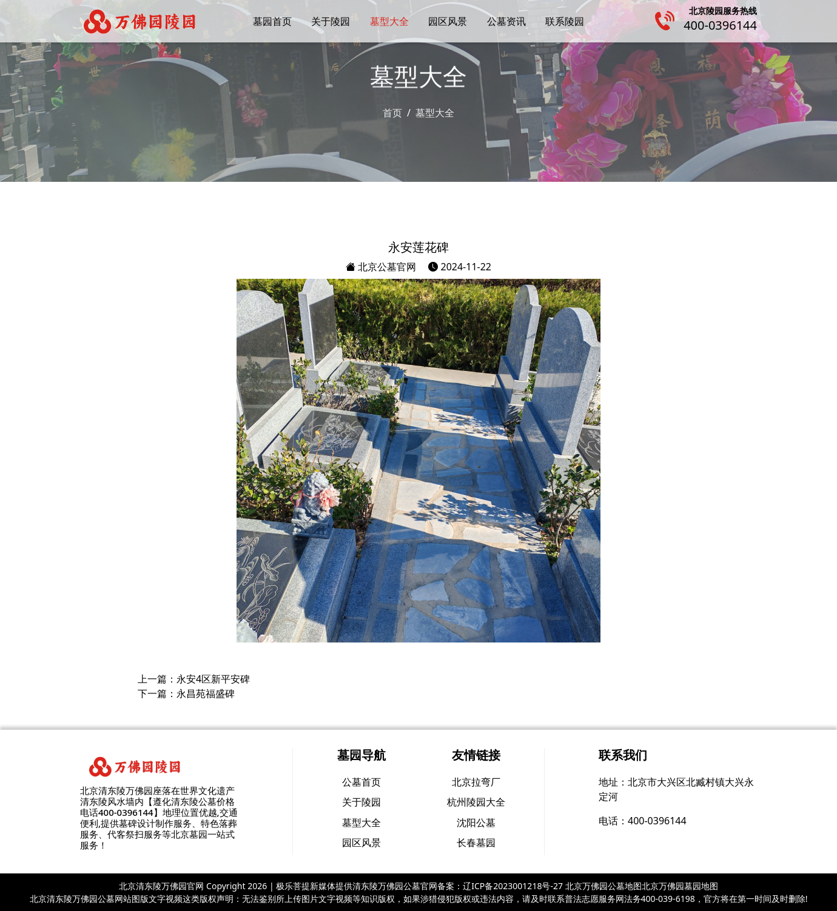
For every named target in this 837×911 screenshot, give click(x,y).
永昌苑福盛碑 (205, 693)
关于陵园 (330, 21)
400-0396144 (720, 25)
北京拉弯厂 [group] (476, 782)
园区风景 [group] (361, 842)
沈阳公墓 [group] (476, 822)
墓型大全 (389, 21)
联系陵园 (564, 21)
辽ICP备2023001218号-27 (513, 886)
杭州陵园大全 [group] (476, 802)
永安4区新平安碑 (213, 679)
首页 (392, 112)
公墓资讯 (506, 21)
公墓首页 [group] (361, 782)
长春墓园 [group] (476, 842)
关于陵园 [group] (361, 802)
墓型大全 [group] (361, 822)
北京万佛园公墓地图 (603, 886)
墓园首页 (272, 21)
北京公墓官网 (381, 266)
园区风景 (447, 21)
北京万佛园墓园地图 (680, 886)
